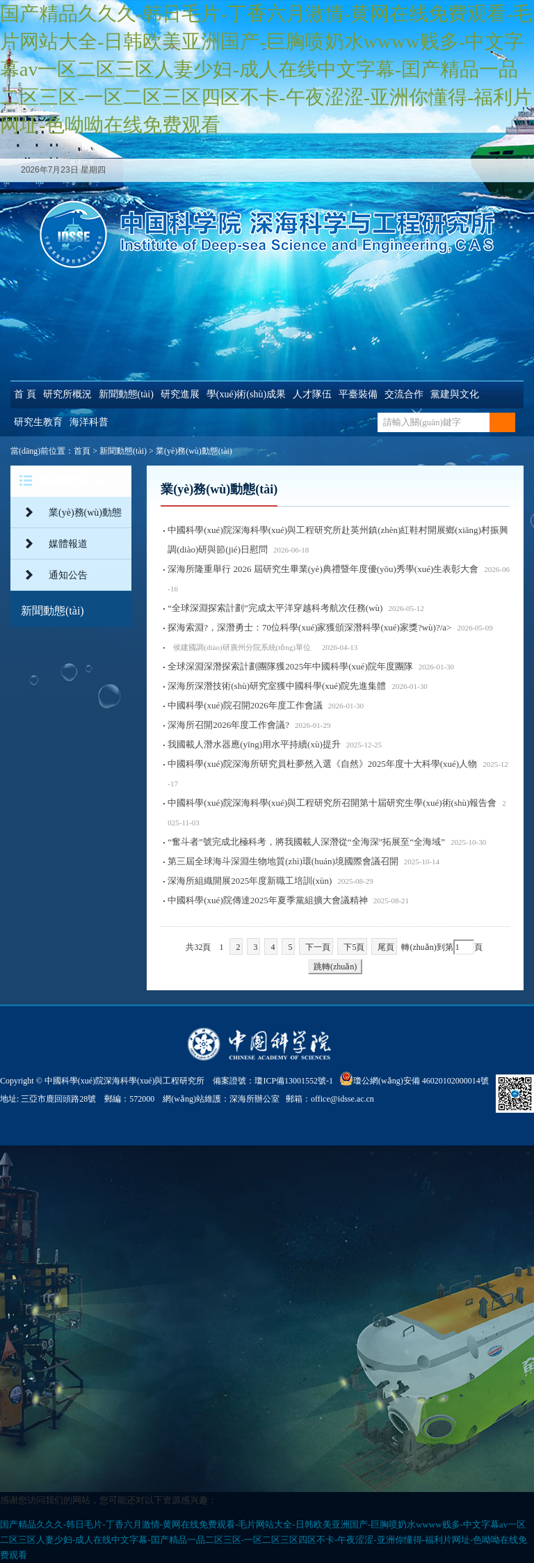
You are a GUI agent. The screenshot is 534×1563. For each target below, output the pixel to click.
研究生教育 (38, 422)
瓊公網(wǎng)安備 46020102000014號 (414, 1079)
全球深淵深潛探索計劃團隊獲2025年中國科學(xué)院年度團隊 (290, 666)
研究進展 (180, 394)
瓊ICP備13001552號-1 (295, 1081)
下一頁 (317, 947)
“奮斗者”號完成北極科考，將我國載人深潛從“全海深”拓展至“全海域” (306, 841)
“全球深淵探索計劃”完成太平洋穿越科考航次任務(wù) (275, 608)
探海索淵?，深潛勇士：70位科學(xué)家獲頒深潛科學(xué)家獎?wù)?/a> (330, 627)
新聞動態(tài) (126, 394)
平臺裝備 (358, 394)
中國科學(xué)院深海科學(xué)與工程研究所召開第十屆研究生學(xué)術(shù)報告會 (332, 803)
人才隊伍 (312, 394)
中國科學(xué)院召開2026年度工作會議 (245, 705)
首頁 (82, 451)
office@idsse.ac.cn (342, 1099)
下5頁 (353, 947)
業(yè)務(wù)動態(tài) (194, 451)
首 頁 (25, 394)
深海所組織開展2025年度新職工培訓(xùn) (250, 880)
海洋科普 (89, 422)
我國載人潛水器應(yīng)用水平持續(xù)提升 (254, 744)
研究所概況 (67, 394)
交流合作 (404, 394)
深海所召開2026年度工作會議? (228, 725)
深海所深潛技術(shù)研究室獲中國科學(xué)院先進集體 (277, 686)
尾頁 (386, 947)
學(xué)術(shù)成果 (246, 394)
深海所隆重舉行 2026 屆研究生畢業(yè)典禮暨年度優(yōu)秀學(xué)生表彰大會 (323, 569)
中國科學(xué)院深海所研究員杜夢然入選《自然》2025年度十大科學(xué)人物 (322, 764)
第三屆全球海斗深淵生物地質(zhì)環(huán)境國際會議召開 (283, 861)
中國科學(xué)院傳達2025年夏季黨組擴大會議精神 (267, 900)
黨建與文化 (454, 394)
